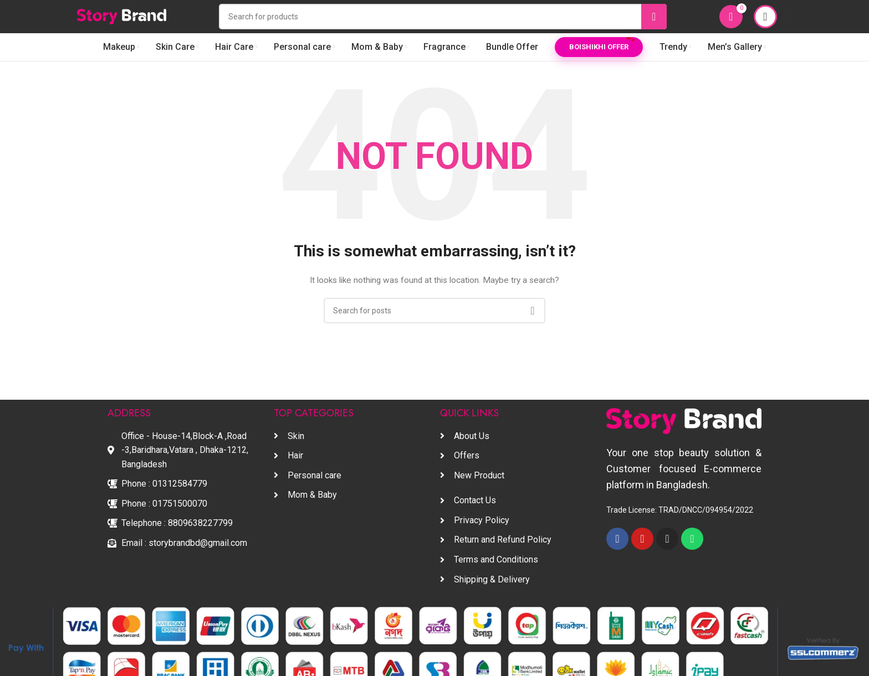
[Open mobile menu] (790, 17)
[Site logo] (121, 16)
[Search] (443, 16)
